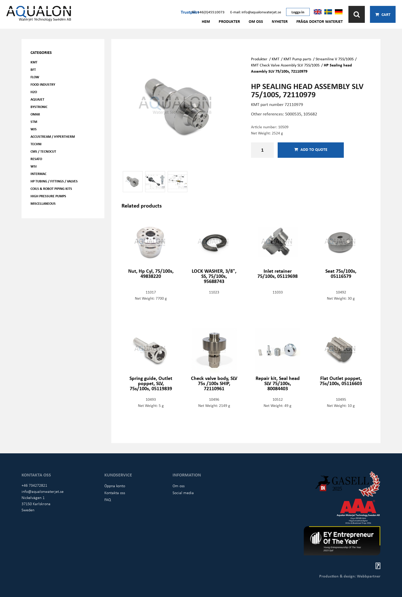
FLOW (35, 76)
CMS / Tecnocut (43, 151)
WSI (34, 166)
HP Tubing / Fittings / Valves (54, 181)
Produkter (229, 21)
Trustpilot (190, 12)
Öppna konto (114, 485)
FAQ (107, 499)
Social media (183, 492)
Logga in (298, 11)
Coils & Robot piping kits (51, 188)
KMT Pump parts (297, 59)
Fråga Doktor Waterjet (319, 21)
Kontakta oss (114, 492)
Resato (36, 158)
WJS (34, 128)
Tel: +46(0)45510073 (208, 11)
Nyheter (280, 21)
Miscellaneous (43, 203)
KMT (34, 62)
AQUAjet (37, 99)
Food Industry (43, 84)
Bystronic (39, 106)
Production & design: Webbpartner (349, 576)
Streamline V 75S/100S (335, 59)
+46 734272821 (34, 485)
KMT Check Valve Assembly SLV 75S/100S (285, 65)
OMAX (35, 114)
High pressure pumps (48, 195)
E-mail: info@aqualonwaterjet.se (255, 11)
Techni (36, 143)
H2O (34, 91)
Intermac (38, 173)
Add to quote (310, 149)
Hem (206, 21)
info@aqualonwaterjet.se (43, 491)
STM (34, 121)
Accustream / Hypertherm (53, 136)
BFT (33, 69)
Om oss (256, 21)
